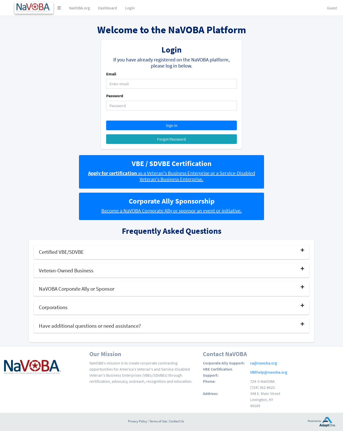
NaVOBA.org (79, 7)
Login (130, 7)
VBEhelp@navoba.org (268, 372)
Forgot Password (171, 139)
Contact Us (176, 421)
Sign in (171, 125)
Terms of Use (158, 421)
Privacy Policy (137, 421)
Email (111, 73)
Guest (332, 7)
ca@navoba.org (263, 363)
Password (114, 95)
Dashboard (107, 7)
